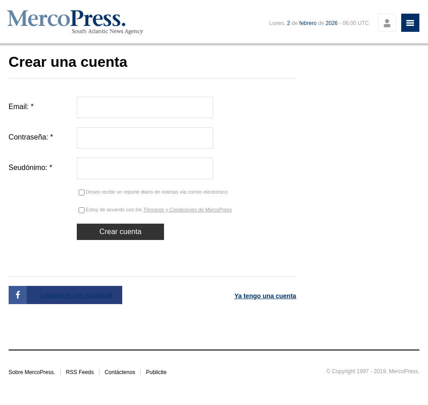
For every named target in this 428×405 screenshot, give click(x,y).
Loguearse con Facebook (77, 295)
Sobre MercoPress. (32, 372)
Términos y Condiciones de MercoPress (187, 209)
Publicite (156, 372)
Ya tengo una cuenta (265, 296)
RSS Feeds (80, 372)
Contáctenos (120, 372)
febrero (308, 23)
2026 (332, 23)
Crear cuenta (121, 231)
